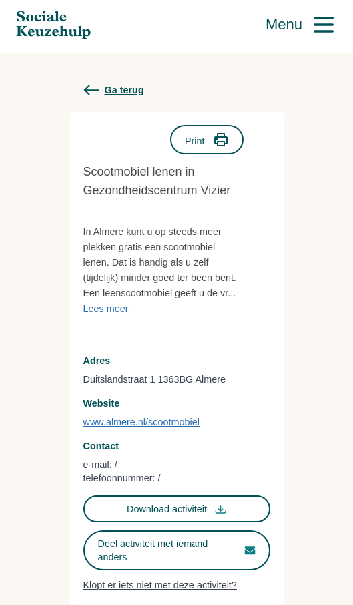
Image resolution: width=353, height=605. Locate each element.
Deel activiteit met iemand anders (177, 550)
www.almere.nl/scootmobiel (141, 422)
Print (207, 140)
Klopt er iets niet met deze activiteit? (160, 585)
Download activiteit (176, 509)
